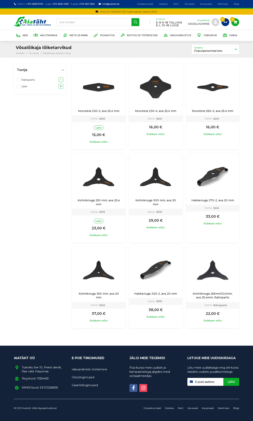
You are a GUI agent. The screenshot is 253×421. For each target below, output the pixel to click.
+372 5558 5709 (34, 4)
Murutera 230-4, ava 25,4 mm (155, 111)
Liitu (231, 381)
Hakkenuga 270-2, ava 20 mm (212, 200)
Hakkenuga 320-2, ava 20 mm (155, 293)
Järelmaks (223, 4)
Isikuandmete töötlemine (89, 369)
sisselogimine (199, 24)
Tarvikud (34, 53)
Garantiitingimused (85, 385)
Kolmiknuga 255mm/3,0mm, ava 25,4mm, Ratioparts (212, 295)
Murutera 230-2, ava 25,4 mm (98, 111)
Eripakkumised (145, 4)
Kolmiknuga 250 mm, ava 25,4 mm (99, 202)
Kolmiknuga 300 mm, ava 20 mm (155, 202)
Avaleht (20, 53)
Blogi (236, 4)
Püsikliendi (203, 20)
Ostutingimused (83, 377)
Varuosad (189, 4)
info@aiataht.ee (110, 4)
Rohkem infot (99, 142)
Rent (176, 4)
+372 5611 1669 (86, 4)
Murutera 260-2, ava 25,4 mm (212, 111)
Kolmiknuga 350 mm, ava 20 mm (99, 295)
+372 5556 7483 (60, 4)
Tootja (22, 70)
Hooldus (163, 4)
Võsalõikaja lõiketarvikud (57, 53)
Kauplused (206, 4)
